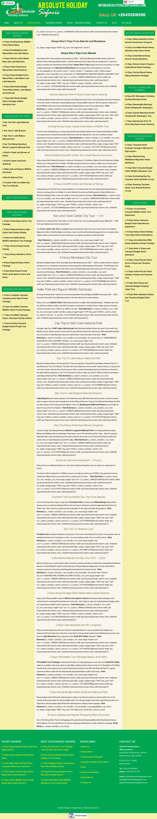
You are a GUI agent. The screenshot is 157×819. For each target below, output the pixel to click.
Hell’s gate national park (63, 328)
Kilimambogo (100, 502)
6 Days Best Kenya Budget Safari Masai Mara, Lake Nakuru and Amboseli (16, 89)
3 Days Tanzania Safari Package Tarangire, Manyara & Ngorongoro (139, 148)
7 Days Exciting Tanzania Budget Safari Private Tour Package (14, 326)
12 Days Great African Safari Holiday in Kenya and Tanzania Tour (138, 274)
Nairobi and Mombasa (65, 68)
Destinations (86, 752)
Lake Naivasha (49, 636)
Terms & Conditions (89, 772)
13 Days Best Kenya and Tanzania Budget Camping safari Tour (137, 286)
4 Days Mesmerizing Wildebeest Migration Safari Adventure (137, 159)
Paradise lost (43, 534)
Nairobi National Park (12, 177)
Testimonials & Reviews (91, 757)
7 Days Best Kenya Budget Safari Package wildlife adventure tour (14, 101)
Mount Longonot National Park (79, 430)
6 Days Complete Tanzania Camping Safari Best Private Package (15, 298)
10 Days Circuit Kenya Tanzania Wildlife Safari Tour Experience (138, 212)
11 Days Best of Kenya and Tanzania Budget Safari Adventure (137, 251)
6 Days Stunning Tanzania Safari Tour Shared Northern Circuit (137, 187)
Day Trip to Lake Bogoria (14, 131)
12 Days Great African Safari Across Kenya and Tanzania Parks (138, 263)
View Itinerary (75, 138)
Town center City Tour (50, 229)
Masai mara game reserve (77, 598)
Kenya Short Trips (82, 65)
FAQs (83, 767)
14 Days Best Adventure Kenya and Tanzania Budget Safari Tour (139, 297)
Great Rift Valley (80, 636)
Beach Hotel (56, 302)
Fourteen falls (76, 502)
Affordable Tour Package (48, 662)
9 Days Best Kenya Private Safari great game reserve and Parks (16, 274)
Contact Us (85, 782)
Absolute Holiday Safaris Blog (94, 762)
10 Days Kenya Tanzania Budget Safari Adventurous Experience (137, 223)
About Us (85, 746)
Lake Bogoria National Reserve (92, 404)
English (129, 1)
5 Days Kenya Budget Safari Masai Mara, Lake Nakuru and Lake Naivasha (15, 78)
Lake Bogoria (43, 398)
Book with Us (86, 777)
